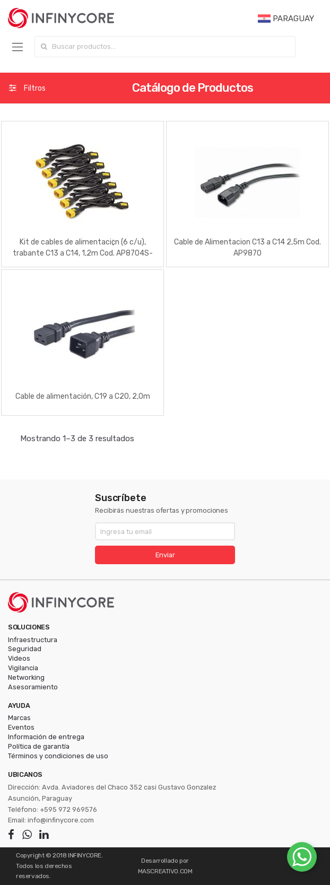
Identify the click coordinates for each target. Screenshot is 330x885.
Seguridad (24, 649)
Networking (26, 677)
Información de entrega (46, 737)
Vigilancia (23, 668)
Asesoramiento (33, 687)
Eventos (21, 727)
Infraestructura (32, 640)
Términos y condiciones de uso (58, 756)
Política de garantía (39, 746)
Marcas (19, 718)
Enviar (165, 555)
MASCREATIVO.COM (165, 871)
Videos (19, 658)
